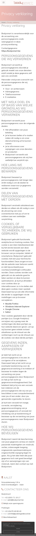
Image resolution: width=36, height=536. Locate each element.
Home (3, 22)
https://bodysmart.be (10, 51)
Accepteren (18, 531)
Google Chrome (12, 309)
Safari (8, 312)
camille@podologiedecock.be (18, 514)
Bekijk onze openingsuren (12, 503)
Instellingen (18, 528)
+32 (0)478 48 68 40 (13, 511)
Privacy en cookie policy (11, 525)
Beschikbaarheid (8, 517)
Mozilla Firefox (11, 303)
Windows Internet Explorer (17, 306)
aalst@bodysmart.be (15, 500)
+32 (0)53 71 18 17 (12, 497)
